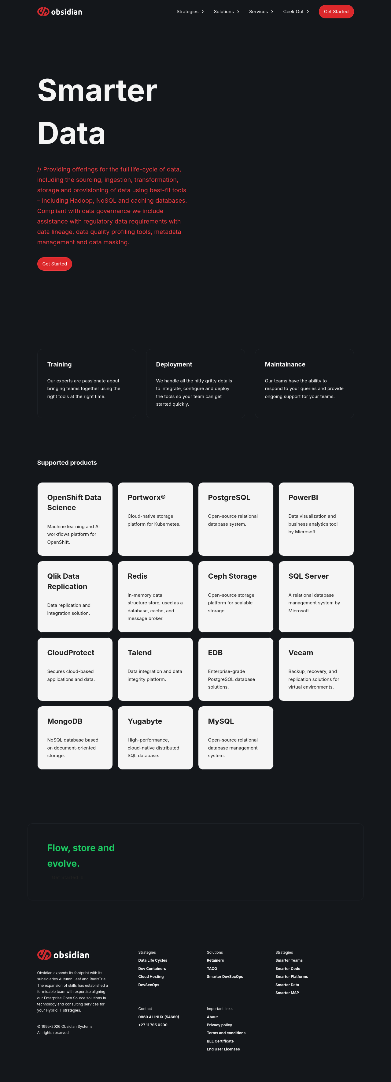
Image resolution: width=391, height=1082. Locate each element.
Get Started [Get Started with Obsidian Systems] (336, 11)
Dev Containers (152, 968)
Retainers (215, 960)
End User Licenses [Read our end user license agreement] (223, 1049)
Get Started (54, 264)
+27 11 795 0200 (153, 1025)
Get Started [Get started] (67, 877)
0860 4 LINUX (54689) (158, 1017)
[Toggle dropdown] (203, 11)
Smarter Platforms (291, 976)
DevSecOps (148, 984)
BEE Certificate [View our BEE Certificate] (220, 1041)
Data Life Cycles (153, 960)
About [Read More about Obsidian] (212, 1017)
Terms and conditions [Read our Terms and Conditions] (226, 1033)
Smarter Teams (289, 960)
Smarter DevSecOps (225, 976)
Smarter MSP (287, 992)
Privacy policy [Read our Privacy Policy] (219, 1025)
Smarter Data (287, 984)
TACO (212, 968)
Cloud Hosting (151, 976)
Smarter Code (287, 968)
